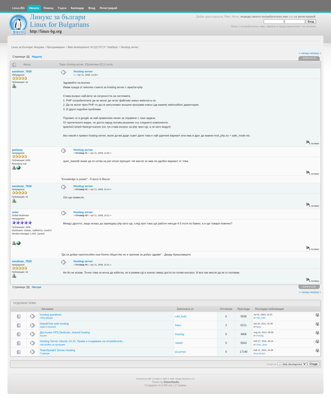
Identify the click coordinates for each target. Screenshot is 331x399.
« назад (304, 53)
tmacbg (179, 334)
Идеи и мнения (48, 327)
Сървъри (45, 353)
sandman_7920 (22, 71)
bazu (178, 325)
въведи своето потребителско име (264, 16)
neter (15, 212)
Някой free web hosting (54, 323)
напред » (315, 53)
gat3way (17, 149)
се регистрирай (304, 16)
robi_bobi (180, 316)
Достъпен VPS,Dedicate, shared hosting (65, 332)
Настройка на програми (52, 344)
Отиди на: (272, 364)
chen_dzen (261, 344)
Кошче (43, 335)
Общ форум (46, 318)
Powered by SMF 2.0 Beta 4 (148, 379)
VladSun (112, 47)
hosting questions (51, 314)
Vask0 (179, 342)
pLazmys (180, 351)
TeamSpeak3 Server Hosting (57, 350)
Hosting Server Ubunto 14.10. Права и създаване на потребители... (82, 341)
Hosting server (83, 71)
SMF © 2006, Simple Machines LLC (179, 379)
